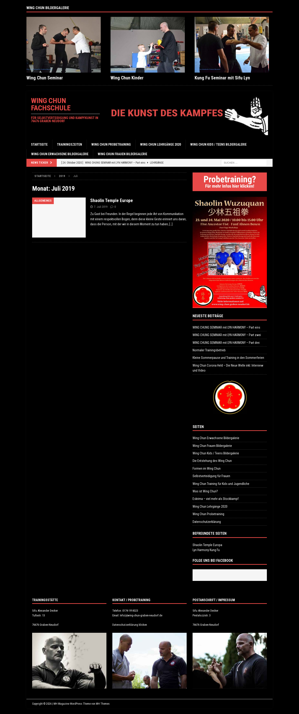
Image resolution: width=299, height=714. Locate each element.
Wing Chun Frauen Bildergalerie (122, 154)
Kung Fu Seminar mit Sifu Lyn (222, 78)
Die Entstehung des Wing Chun (212, 461)
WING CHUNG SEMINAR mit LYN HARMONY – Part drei (226, 342)
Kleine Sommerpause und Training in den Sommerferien (228, 358)
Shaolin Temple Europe (111, 200)
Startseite (39, 144)
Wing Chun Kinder (127, 78)
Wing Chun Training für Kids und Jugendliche (221, 484)
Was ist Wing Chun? (205, 491)
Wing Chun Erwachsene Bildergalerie (59, 154)
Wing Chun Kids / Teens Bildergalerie (218, 144)
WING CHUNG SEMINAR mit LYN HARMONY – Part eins (226, 327)
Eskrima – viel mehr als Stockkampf (216, 499)
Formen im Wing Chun (207, 468)
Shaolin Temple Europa (207, 545)
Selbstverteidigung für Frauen (211, 476)
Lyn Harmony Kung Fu (206, 550)
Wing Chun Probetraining (111, 144)
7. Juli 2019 (100, 206)
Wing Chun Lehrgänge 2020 (160, 144)
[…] (171, 224)
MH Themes (103, 703)
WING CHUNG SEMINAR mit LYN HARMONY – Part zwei (227, 335)
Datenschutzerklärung (207, 522)
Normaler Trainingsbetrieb (209, 350)
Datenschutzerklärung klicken (129, 624)
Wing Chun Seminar (44, 78)
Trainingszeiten (69, 144)
